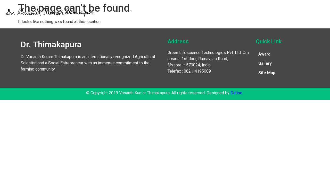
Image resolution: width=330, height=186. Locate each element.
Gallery (255, 11)
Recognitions (188, 11)
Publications (223, 11)
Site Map (266, 72)
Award (264, 54)
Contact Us (285, 11)
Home (135, 11)
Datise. (236, 92)
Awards (158, 11)
